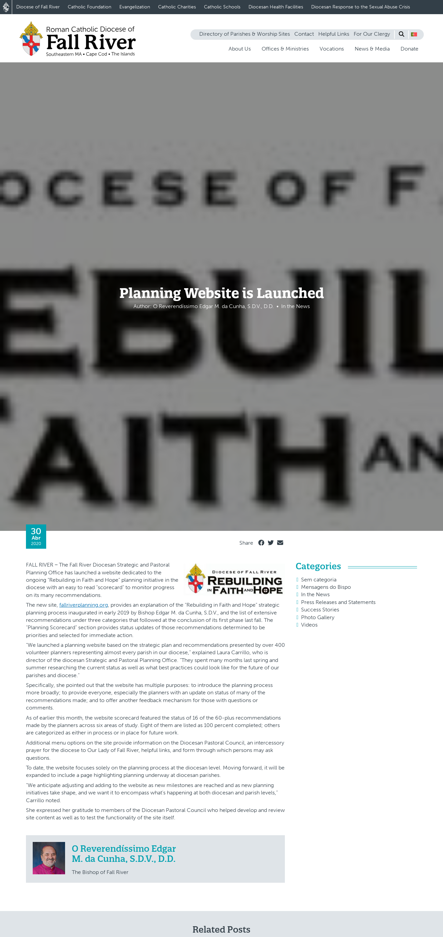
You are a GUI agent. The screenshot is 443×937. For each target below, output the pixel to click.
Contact (304, 34)
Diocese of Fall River (38, 7)
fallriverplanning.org (83, 605)
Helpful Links (333, 34)
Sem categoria (318, 579)
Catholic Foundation (89, 7)
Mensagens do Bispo (326, 587)
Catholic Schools (222, 7)
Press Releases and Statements (338, 602)
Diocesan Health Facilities (275, 7)
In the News (315, 594)
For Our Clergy (372, 34)
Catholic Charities (177, 7)
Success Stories (320, 609)
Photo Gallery (317, 617)
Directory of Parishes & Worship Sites (244, 34)
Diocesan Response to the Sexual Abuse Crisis (360, 7)
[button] (414, 34)
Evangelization (134, 7)
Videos (309, 625)
